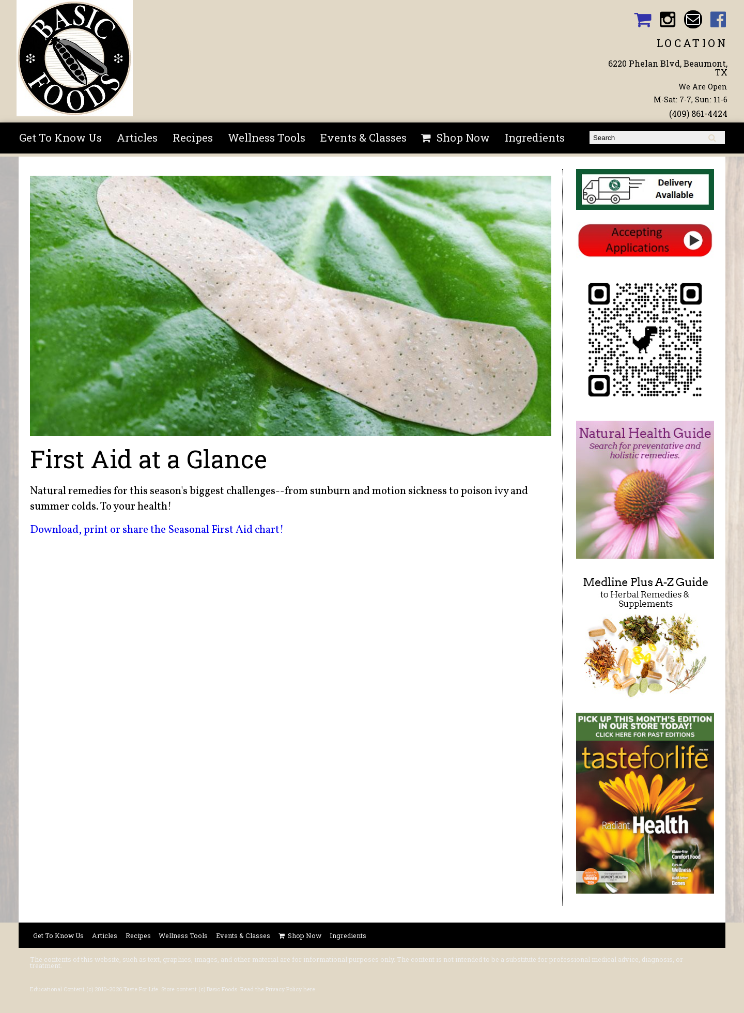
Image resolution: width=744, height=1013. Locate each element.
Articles (137, 137)
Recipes (193, 137)
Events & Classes (363, 137)
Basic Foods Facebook (718, 19)
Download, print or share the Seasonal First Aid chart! (157, 530)
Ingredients (535, 137)
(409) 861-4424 (698, 113)
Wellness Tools (266, 137)
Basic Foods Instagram (668, 19)
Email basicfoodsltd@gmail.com (693, 19)
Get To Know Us (60, 137)
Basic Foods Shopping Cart (642, 19)
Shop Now (463, 137)
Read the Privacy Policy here (277, 989)
